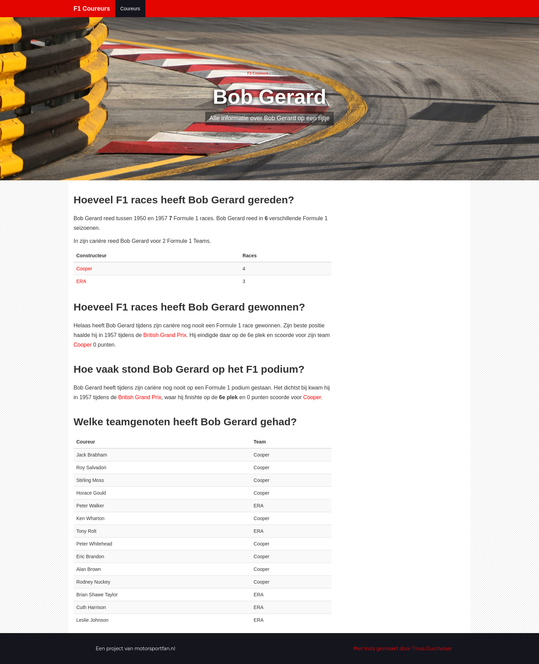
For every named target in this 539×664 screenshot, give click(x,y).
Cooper (84, 268)
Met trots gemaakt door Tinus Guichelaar (402, 648)
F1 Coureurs (92, 8)
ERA (81, 281)
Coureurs (130, 8)
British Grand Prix (164, 335)
